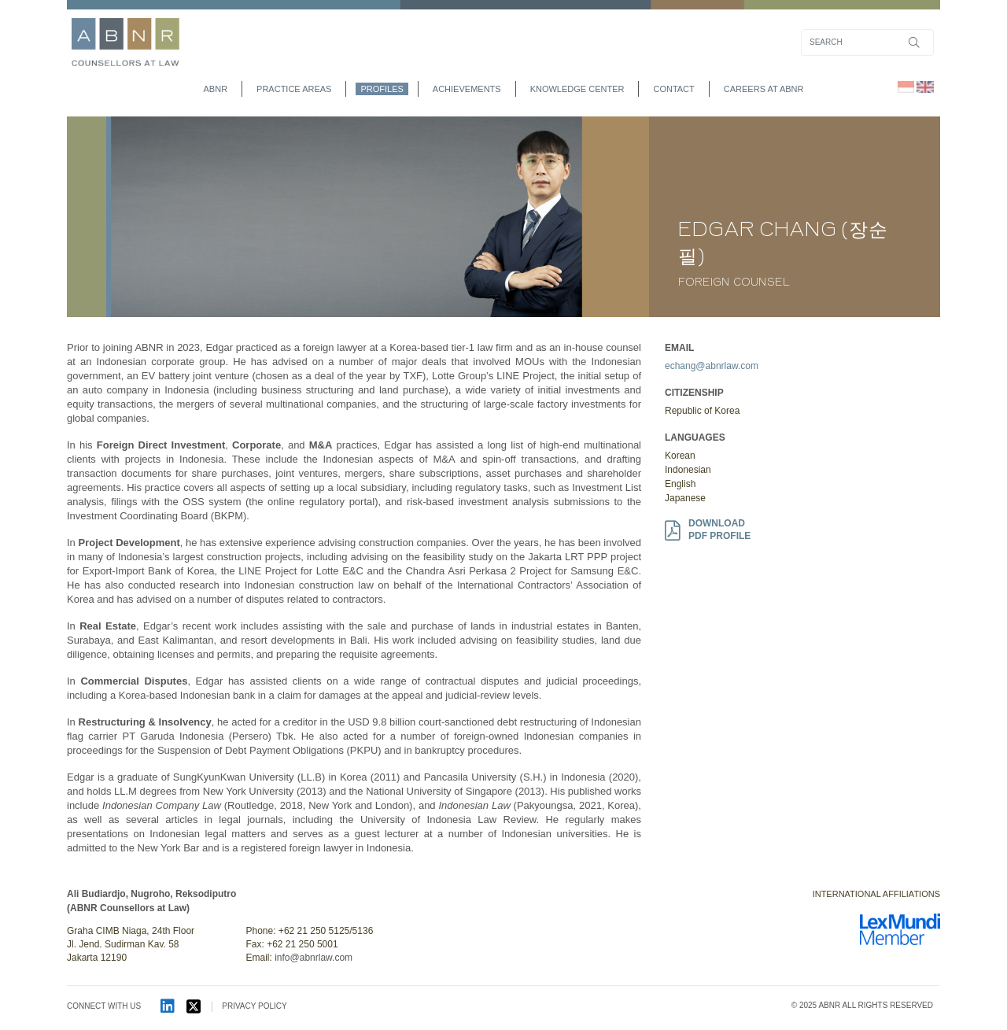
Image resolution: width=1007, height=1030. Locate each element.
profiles (381, 89)
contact (673, 89)
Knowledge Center (577, 89)
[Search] (867, 42)
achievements (467, 89)
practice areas (293, 89)
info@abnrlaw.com (313, 957)
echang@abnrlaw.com (711, 365)
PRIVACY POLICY (254, 1006)
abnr (216, 89)
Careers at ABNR (764, 89)
